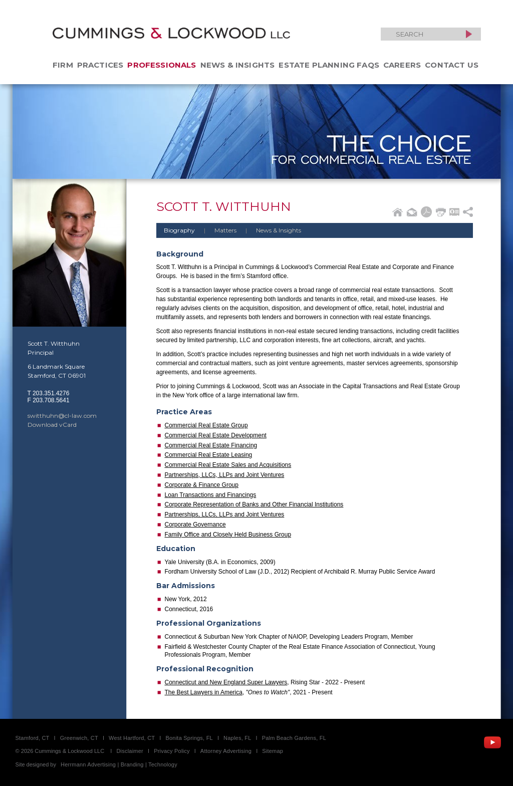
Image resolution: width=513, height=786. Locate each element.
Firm (63, 65)
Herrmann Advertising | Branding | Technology (119, 764)
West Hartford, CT (132, 738)
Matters (216, 230)
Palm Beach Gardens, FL (294, 738)
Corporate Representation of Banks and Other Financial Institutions (254, 504)
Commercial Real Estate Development (216, 435)
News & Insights (237, 65)
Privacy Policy (172, 751)
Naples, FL (237, 738)
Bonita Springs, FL (188, 738)
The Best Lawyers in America (203, 692)
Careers (402, 65)
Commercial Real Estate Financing (211, 445)
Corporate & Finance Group (201, 484)
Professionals (161, 65)
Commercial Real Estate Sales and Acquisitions (228, 464)
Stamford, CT (33, 738)
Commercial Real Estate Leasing (208, 454)
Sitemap (272, 751)
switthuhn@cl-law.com (62, 415)
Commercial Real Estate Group (206, 425)
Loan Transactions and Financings (210, 494)
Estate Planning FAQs (329, 65)
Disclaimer (129, 751)
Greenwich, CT (79, 738)
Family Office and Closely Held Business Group (228, 534)
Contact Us (451, 65)
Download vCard (52, 424)
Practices (100, 65)
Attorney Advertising (225, 751)
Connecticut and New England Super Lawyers (226, 682)
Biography (179, 230)
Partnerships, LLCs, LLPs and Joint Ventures (225, 474)
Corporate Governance (195, 524)
